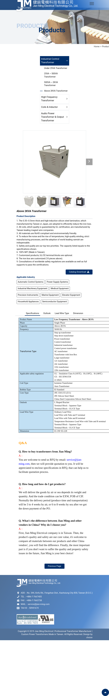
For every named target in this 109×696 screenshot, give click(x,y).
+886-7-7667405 (34, 596)
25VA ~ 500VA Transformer (51, 75)
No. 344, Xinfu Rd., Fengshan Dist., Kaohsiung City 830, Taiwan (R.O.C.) (60, 593)
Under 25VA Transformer (55, 68)
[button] (89, 162)
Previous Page (54, 566)
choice (89, 637)
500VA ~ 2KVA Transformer (51, 84)
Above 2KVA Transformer (56, 91)
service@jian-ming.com (39, 604)
